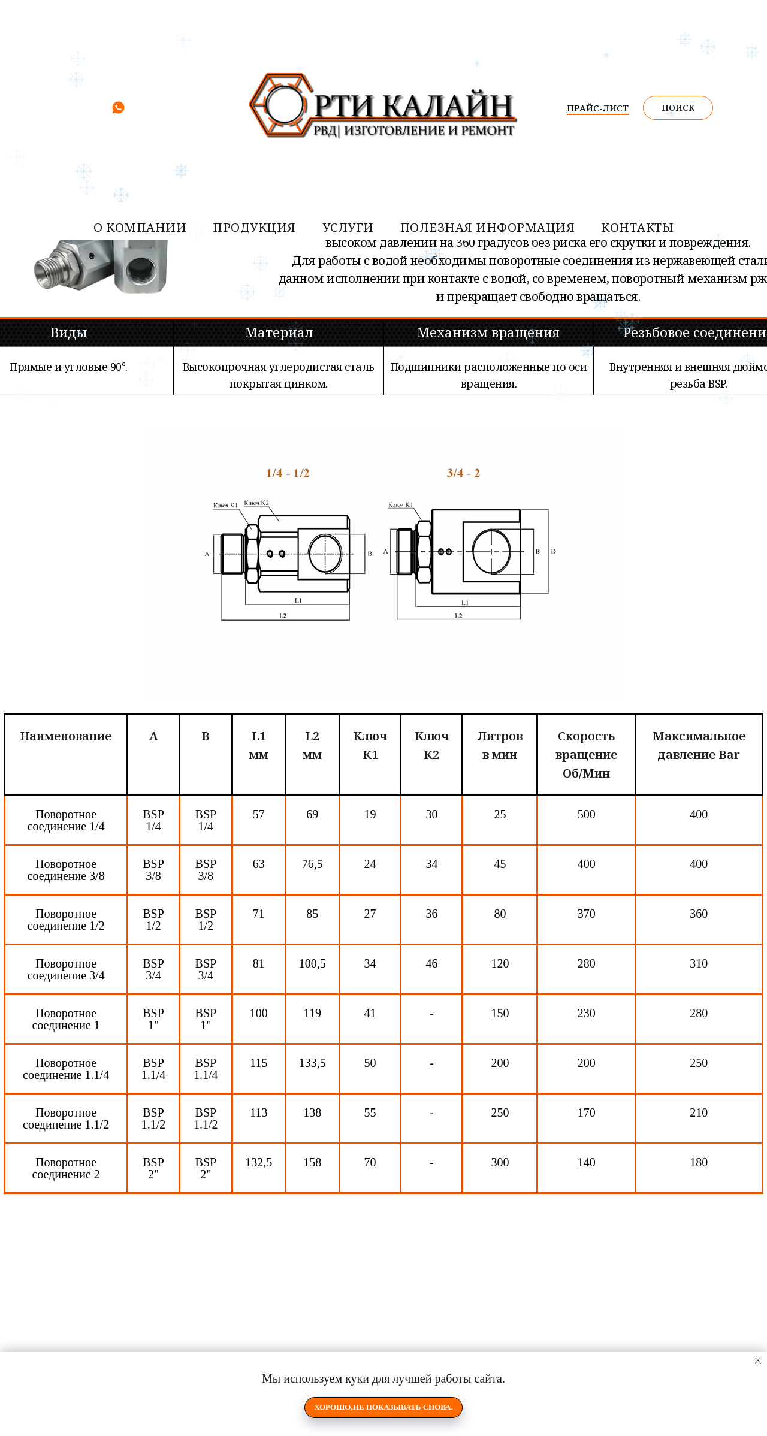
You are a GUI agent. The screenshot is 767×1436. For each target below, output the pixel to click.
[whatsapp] (118, 112)
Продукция (254, 227)
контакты (637, 227)
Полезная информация (487, 227)
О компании (139, 227)
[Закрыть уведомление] (758, 1361)
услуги (348, 227)
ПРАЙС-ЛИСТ (598, 108)
